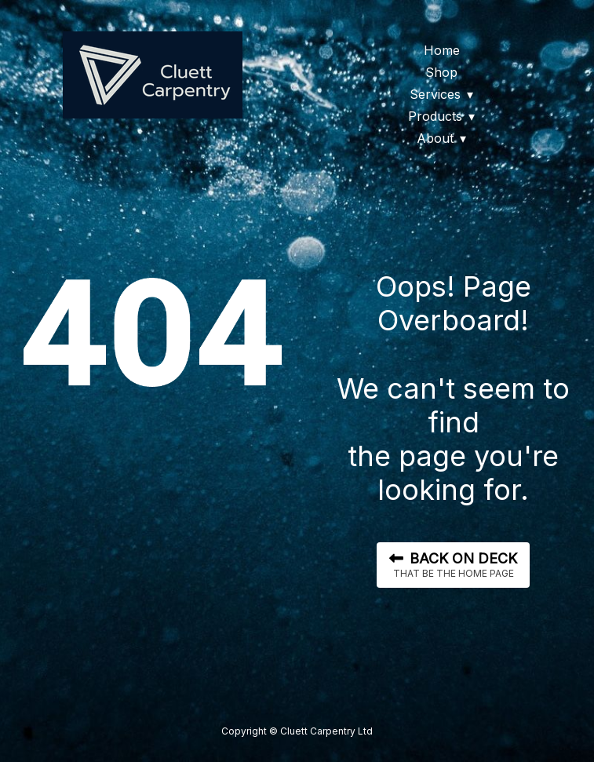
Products (435, 116)
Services (435, 94)
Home (442, 50)
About (435, 138)
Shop (441, 72)
